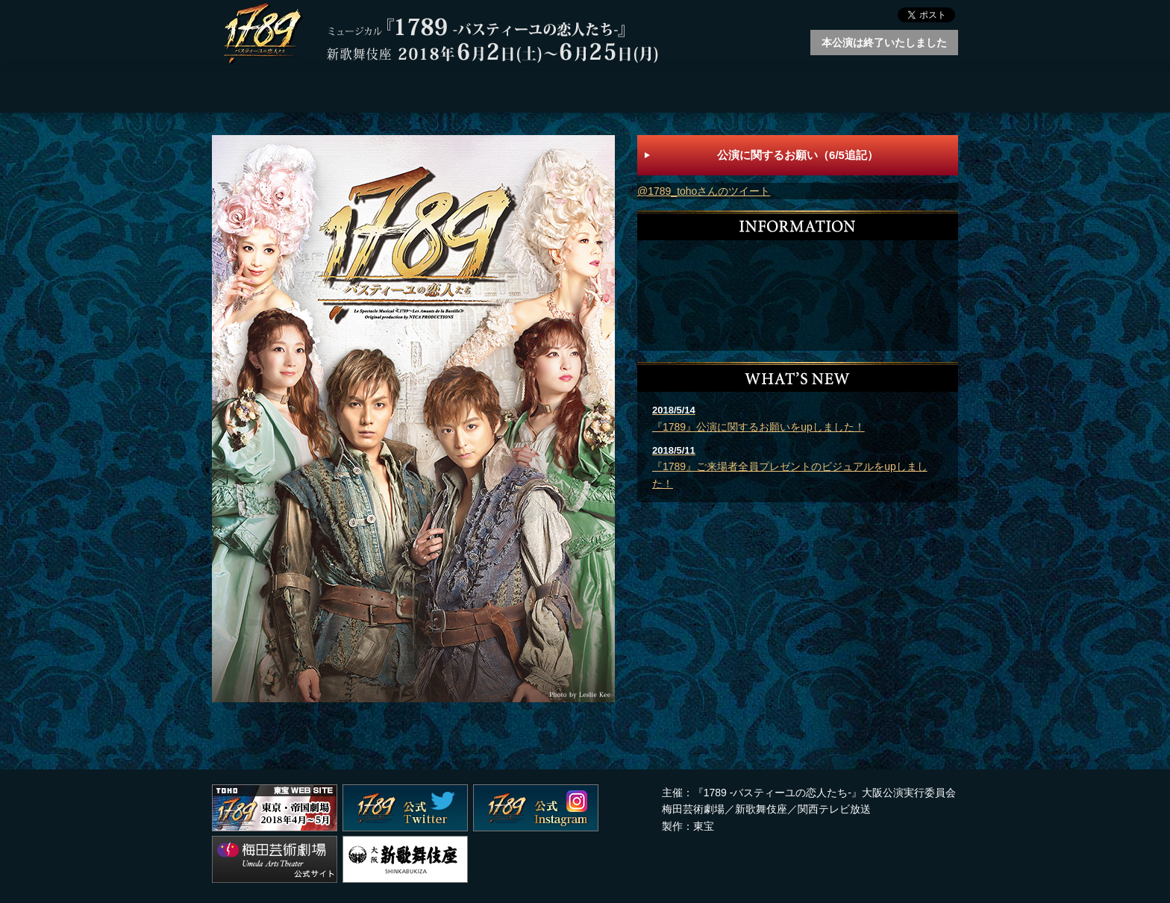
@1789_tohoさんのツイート (703, 191)
